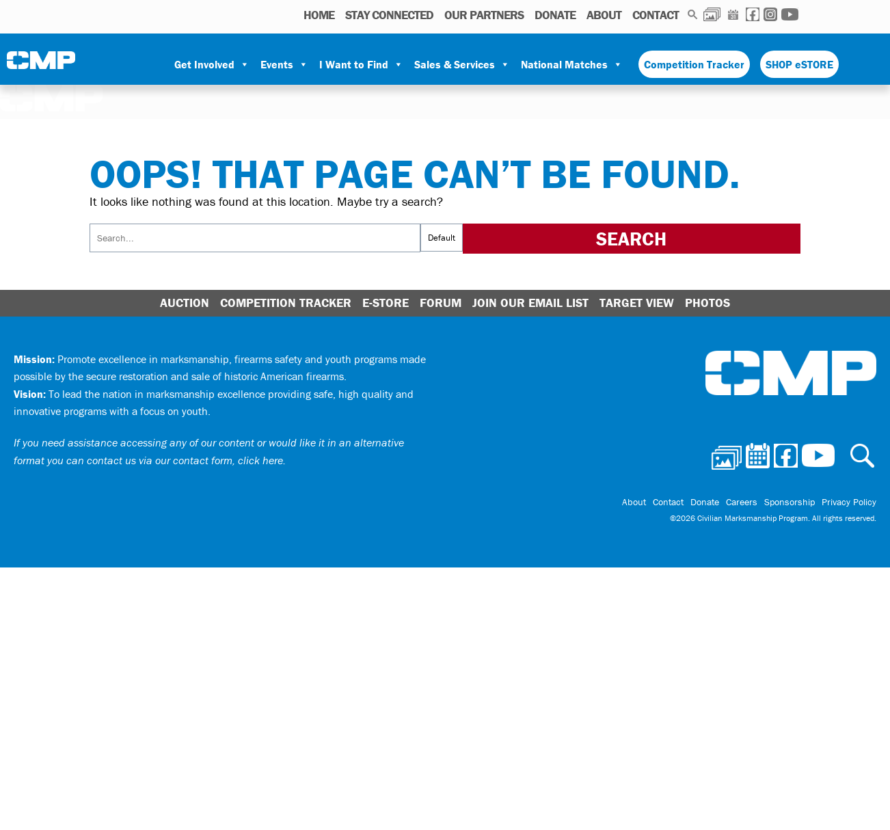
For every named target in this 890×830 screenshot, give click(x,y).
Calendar (733, 14)
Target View (636, 302)
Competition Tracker (694, 64)
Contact (655, 15)
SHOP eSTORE (799, 64)
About (603, 15)
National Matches (572, 64)
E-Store (385, 302)
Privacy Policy (849, 502)
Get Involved (212, 64)
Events (284, 64)
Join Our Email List (530, 302)
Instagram (770, 14)
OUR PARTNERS (484, 15)
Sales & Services (462, 64)
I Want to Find (361, 64)
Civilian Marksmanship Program (41, 65)
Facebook (752, 14)
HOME (319, 15)
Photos (711, 14)
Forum (440, 302)
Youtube (789, 14)
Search (692, 14)
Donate (555, 15)
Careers (741, 502)
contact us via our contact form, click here (185, 460)
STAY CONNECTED (389, 15)
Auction (184, 302)
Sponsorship (789, 502)
